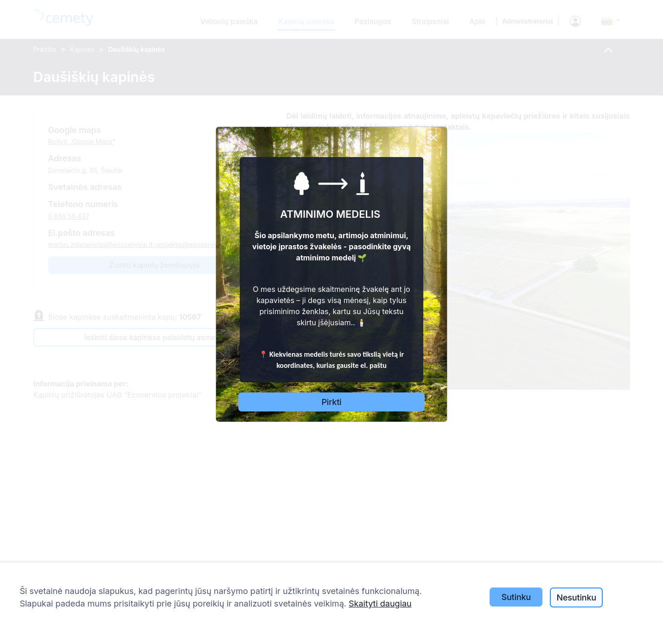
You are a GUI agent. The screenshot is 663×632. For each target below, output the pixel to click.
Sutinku (516, 597)
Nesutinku (576, 597)
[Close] (433, 138)
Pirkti (332, 402)
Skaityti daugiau (380, 603)
